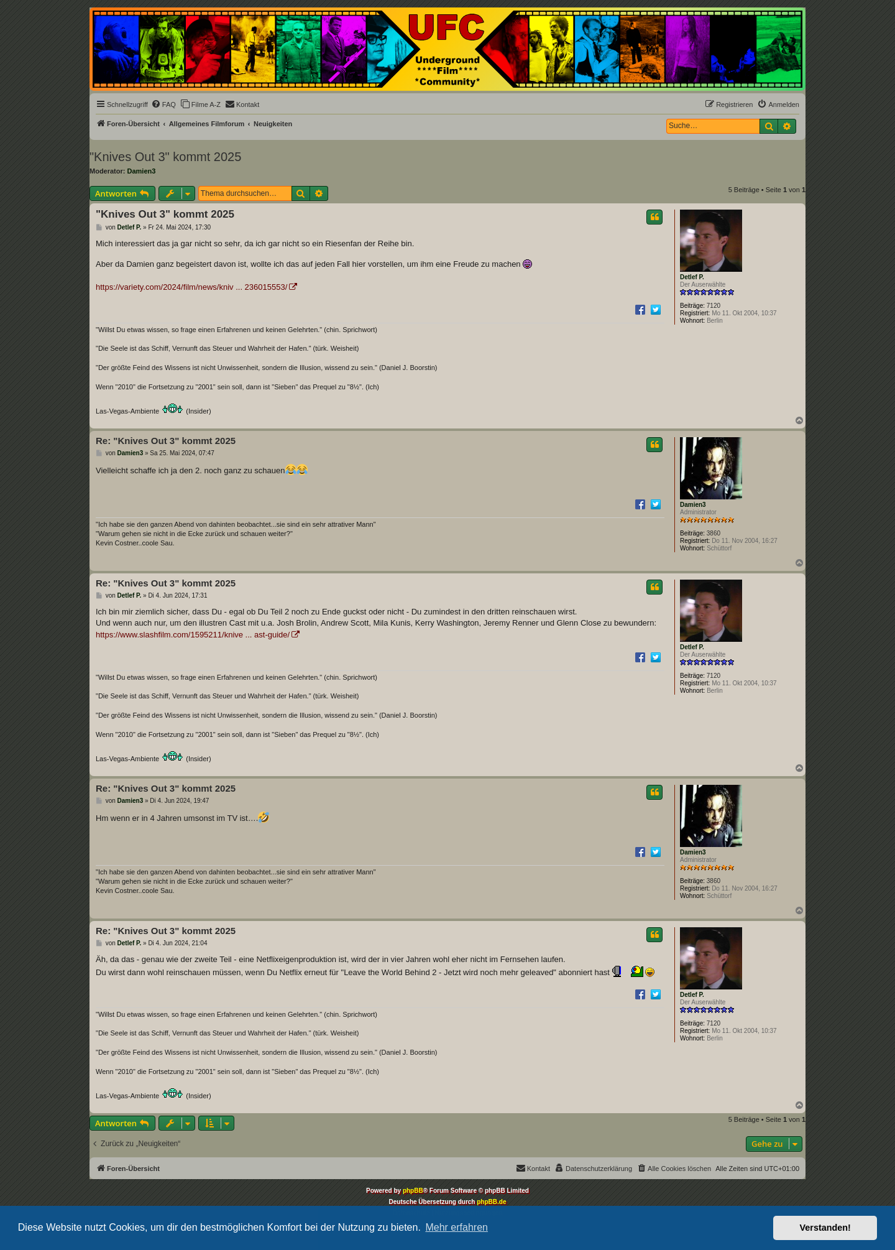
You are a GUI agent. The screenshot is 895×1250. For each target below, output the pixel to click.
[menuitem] (163, 104)
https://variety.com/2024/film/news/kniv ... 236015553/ (191, 287)
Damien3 (141, 171)
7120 (713, 305)
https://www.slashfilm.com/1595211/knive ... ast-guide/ (193, 634)
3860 (713, 533)
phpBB (413, 1190)
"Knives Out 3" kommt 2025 (165, 157)
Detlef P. (692, 277)
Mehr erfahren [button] (456, 1227)
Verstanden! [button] (825, 1228)
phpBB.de (491, 1201)
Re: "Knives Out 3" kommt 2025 (166, 440)
